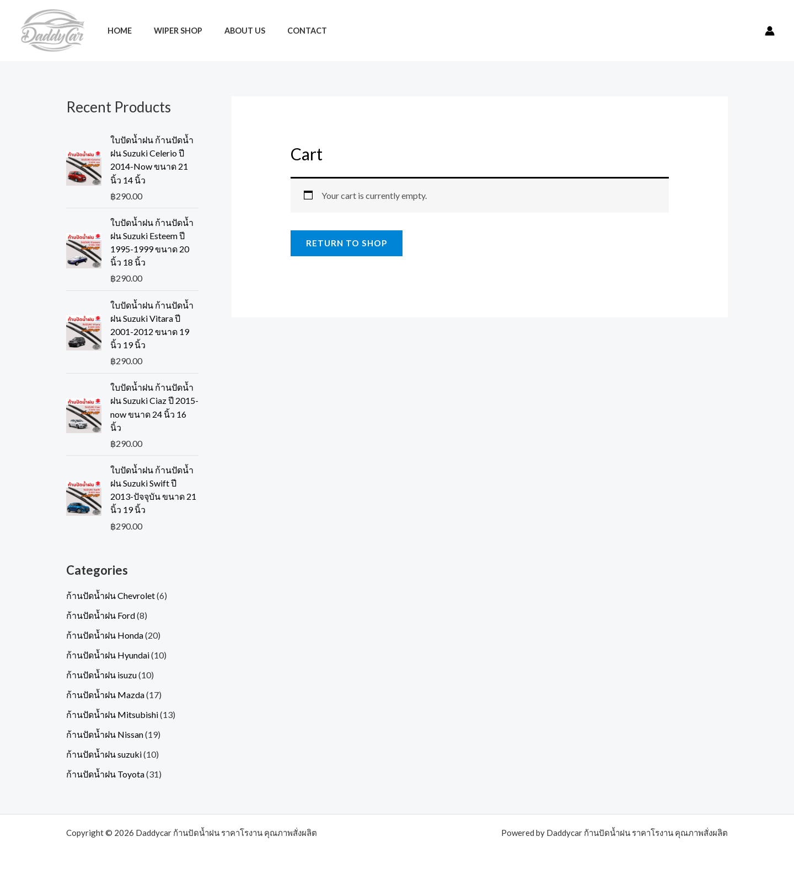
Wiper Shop (168, 30)
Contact (285, 30)
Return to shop (348, 243)
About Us (229, 30)
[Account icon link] (770, 31)
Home (116, 30)
